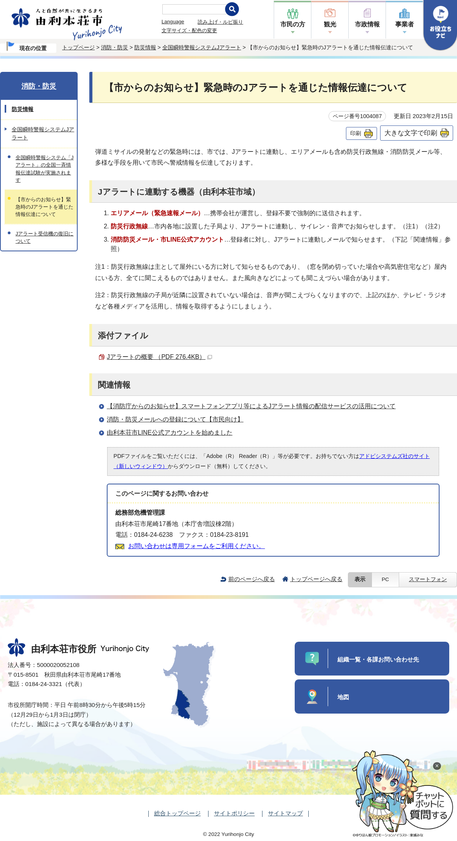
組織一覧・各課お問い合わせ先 (378, 659)
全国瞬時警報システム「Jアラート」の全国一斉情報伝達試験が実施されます (44, 169)
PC (385, 579)
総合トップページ (177, 813)
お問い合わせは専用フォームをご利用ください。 (196, 546)
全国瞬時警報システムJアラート (201, 47)
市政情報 (367, 24)
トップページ (78, 47)
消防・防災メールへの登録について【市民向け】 (175, 419)
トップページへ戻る (316, 579)
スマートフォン (428, 579)
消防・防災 (114, 47)
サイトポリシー (234, 813)
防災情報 (145, 47)
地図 (343, 697)
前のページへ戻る (251, 579)
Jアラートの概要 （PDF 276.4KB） (159, 356)
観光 (330, 24)
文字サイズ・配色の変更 (189, 30)
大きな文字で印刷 (410, 133)
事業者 (404, 24)
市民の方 (292, 24)
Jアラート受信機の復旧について (44, 237)
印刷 (355, 133)
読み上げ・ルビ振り (220, 22)
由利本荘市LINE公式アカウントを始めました (170, 432)
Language (173, 21)
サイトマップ (285, 813)
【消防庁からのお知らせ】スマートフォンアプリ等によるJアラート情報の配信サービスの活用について (251, 406)
